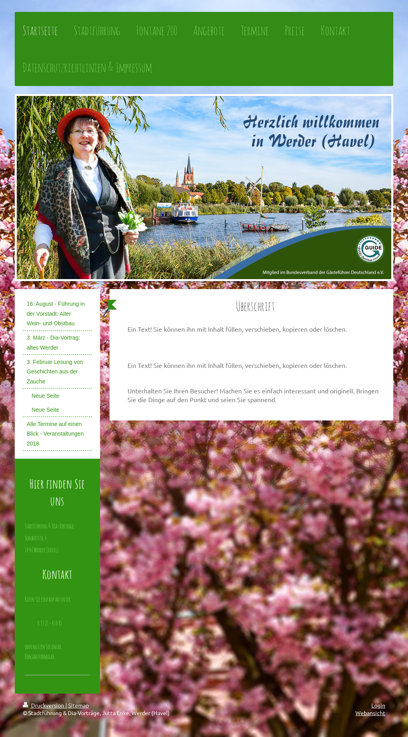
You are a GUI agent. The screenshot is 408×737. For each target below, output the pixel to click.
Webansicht (370, 712)
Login (378, 705)
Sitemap (78, 705)
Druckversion (44, 705)
